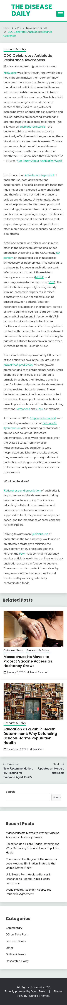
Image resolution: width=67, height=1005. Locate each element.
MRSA (39, 277)
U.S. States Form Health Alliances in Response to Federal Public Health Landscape (28, 879)
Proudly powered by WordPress (25, 991)
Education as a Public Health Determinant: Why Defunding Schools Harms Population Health (30, 736)
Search (10, 791)
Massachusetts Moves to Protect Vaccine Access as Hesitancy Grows (28, 661)
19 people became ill (43, 418)
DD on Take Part (17, 934)
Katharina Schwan (45, 66)
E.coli (39, 409)
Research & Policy (15, 49)
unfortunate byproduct (39, 175)
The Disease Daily (31, 10)
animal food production (18, 365)
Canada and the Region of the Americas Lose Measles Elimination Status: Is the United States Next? (31, 863)
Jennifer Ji (38, 749)
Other (9, 948)
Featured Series (16, 941)
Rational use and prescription (22, 490)
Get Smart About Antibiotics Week (39, 161)
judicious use (40, 534)
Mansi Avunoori (39, 672)
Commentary (14, 928)
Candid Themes (39, 995)
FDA (22, 553)
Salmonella (23, 409)
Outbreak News (13, 650)
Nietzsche (10, 72)
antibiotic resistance (32, 126)
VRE (51, 282)
